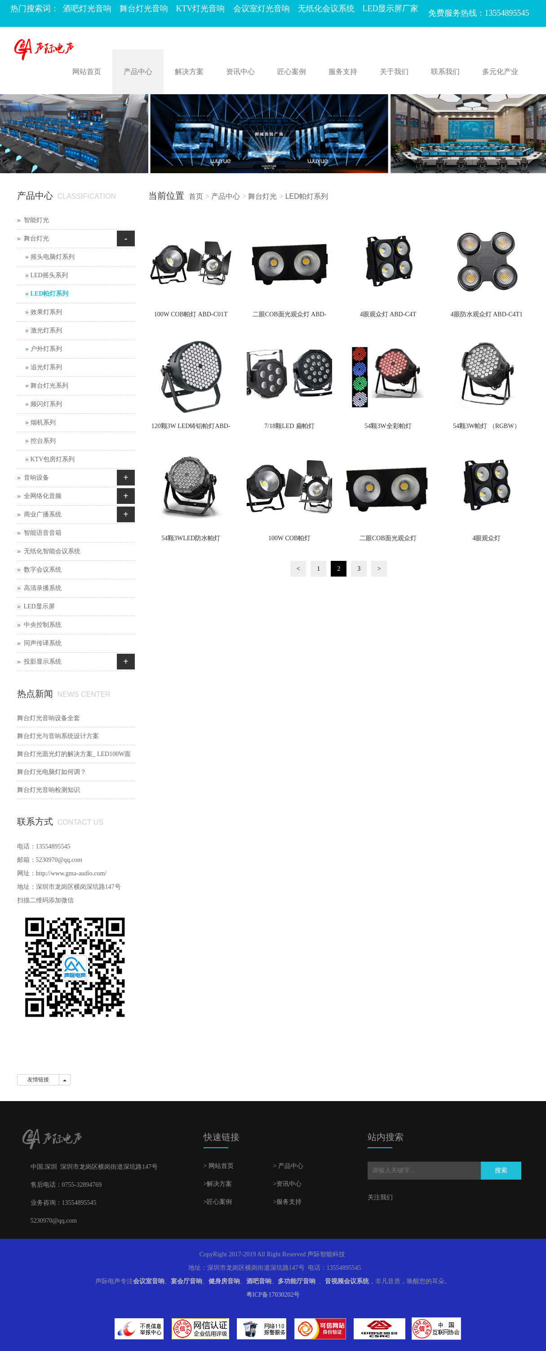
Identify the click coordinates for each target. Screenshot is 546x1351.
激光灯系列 (46, 330)
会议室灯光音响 (261, 8)
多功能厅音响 (296, 1281)
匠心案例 (291, 71)
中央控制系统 (43, 624)
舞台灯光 (262, 196)
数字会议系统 (43, 569)
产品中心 (138, 71)
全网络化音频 (43, 496)
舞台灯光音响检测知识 (48, 790)
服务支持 (342, 71)
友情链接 (38, 1079)
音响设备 (36, 477)
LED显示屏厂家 (391, 8)
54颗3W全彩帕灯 (387, 426)
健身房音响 (224, 1281)
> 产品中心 (288, 1166)
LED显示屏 (39, 606)
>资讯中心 (287, 1183)
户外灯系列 (46, 348)
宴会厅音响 (186, 1281)
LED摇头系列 (49, 275)
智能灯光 (36, 220)
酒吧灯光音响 (87, 8)
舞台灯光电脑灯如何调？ (51, 772)
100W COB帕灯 (289, 538)
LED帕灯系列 (306, 196)
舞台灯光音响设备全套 (48, 718)
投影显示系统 (43, 661)
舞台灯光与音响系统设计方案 (58, 736)
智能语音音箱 (43, 532)
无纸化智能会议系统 (52, 551)
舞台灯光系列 (49, 385)
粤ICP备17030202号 (273, 1294)
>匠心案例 (218, 1201)
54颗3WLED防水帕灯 (190, 538)
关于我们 (394, 71)
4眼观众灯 (486, 538)
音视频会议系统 (347, 1281)
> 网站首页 (219, 1166)
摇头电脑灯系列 (53, 257)
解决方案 (189, 71)
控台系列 (43, 440)
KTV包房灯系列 (53, 459)
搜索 (501, 1170)
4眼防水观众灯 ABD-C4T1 (487, 314)
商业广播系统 (43, 514)
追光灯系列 (46, 367)
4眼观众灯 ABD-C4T (388, 314)
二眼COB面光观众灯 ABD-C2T (290, 317)
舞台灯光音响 (144, 8)
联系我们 (445, 71)
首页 (196, 196)
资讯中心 (240, 71)
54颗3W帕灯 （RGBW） (486, 426)
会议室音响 (148, 1281)
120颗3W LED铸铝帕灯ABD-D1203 (191, 429)
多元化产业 (500, 71)
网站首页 (86, 71)
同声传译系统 (43, 643)
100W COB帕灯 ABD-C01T (191, 314)
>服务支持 (287, 1201)
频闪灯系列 (46, 404)
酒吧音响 (258, 1281)
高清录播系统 (43, 588)
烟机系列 (43, 422)
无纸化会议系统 (326, 8)
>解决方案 (218, 1183)
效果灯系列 (46, 312)
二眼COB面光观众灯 (388, 538)
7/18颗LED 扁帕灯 (289, 426)
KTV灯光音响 (200, 8)
